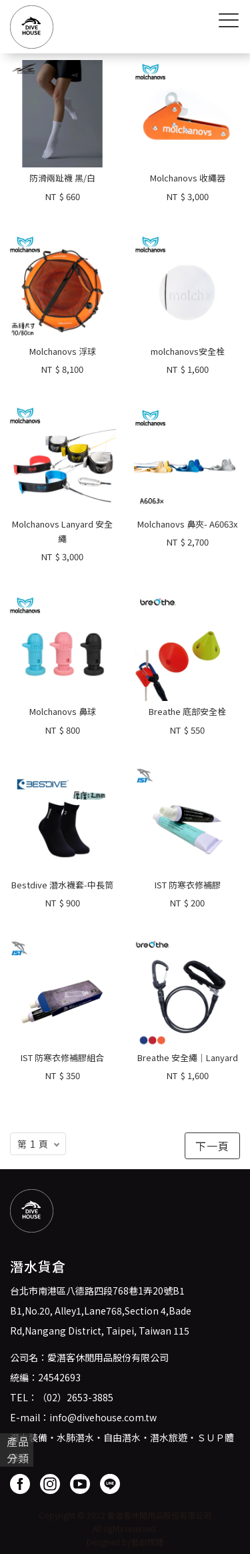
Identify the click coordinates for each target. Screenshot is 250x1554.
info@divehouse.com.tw (103, 1417)
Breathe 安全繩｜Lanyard (187, 1057)
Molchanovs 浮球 (62, 351)
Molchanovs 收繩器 (187, 177)
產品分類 (18, 1449)
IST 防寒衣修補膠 (188, 884)
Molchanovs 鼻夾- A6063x (187, 524)
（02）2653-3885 (75, 1397)
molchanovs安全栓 (188, 351)
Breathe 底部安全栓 (187, 711)
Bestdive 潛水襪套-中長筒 (62, 884)
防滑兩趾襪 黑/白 (62, 177)
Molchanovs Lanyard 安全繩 (62, 531)
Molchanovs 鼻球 (62, 711)
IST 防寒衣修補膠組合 (62, 1057)
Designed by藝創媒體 (125, 1541)
